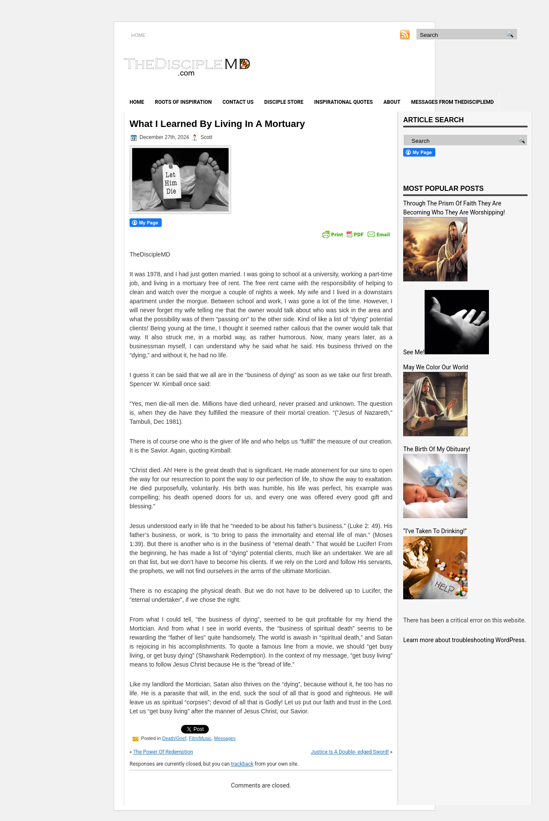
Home (137, 102)
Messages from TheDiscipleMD (452, 102)
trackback (242, 764)
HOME (138, 35)
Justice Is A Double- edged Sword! (350, 752)
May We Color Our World (435, 367)
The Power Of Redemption (163, 752)
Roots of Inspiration (183, 102)
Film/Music (200, 738)
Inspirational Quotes (343, 102)
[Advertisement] (431, 68)
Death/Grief (174, 738)
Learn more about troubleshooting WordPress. (464, 640)
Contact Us (238, 102)
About (391, 102)
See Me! (414, 352)
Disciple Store (283, 102)
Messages (224, 738)
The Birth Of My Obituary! (436, 449)
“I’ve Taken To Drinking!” (435, 531)
